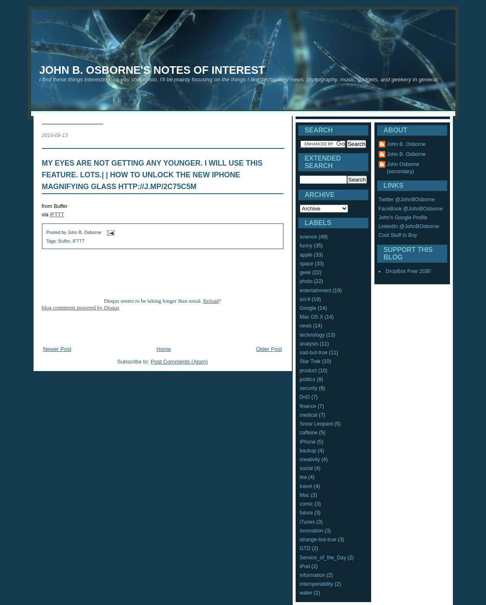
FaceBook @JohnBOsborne (411, 209)
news (306, 326)
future (306, 513)
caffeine (309, 433)
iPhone (308, 442)
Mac (304, 495)
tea (303, 477)
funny (306, 246)
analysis (309, 344)
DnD (305, 397)
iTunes (307, 522)
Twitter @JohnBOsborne (407, 200)
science (308, 237)
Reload (210, 301)
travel (306, 486)
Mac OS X (311, 317)
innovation (311, 531)
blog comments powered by (81, 307)
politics (308, 379)
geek (305, 272)
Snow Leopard (316, 424)
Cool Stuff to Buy (398, 235)
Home (163, 349)
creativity (310, 459)
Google (308, 308)
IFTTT (57, 215)
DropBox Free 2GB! (408, 271)
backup (308, 451)
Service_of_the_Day (323, 558)
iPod (305, 566)
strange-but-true (318, 540)
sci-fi (305, 299)
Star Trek (310, 361)
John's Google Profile (403, 218)
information (312, 575)
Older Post (269, 349)
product (308, 371)
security (308, 388)
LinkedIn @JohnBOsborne (409, 226)
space (307, 264)
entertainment (315, 290)
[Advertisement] (163, 330)
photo (306, 281)
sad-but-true (313, 353)
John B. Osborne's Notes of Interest (152, 70)
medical (308, 415)
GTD (305, 548)
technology (312, 335)
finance (308, 406)
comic (306, 504)
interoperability (316, 584)
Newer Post (57, 349)
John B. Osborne (406, 144)
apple (306, 255)
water (306, 593)
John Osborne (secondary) (403, 167)
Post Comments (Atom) (179, 361)
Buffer (64, 241)
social (306, 468)
